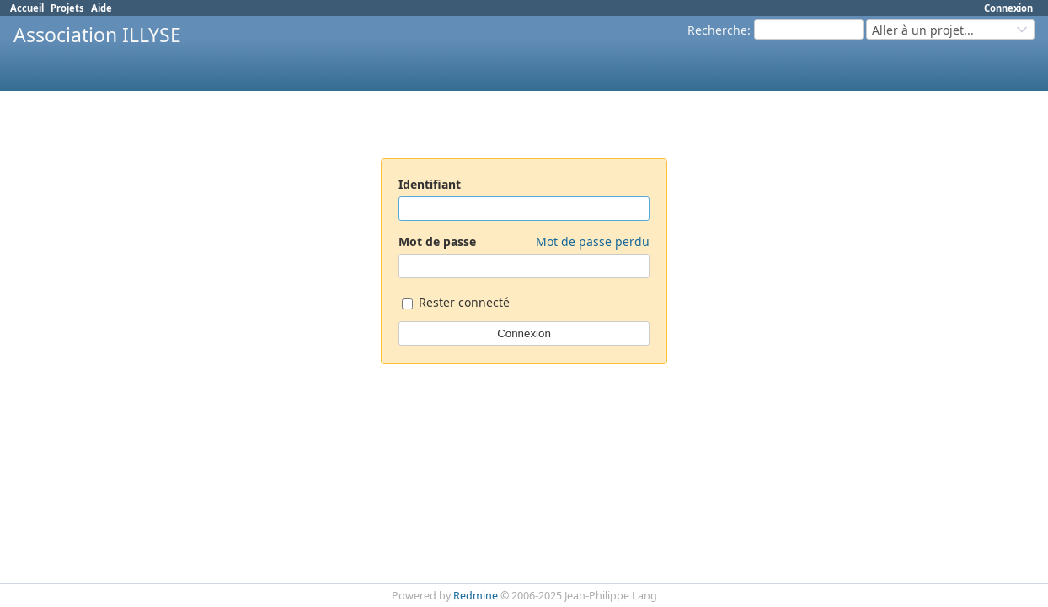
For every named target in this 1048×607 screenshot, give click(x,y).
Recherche (717, 30)
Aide (101, 8)
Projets (67, 8)
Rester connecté (456, 304)
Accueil (27, 8)
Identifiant (429, 184)
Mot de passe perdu (593, 242)
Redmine (475, 595)
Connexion (1008, 8)
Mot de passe (524, 242)
